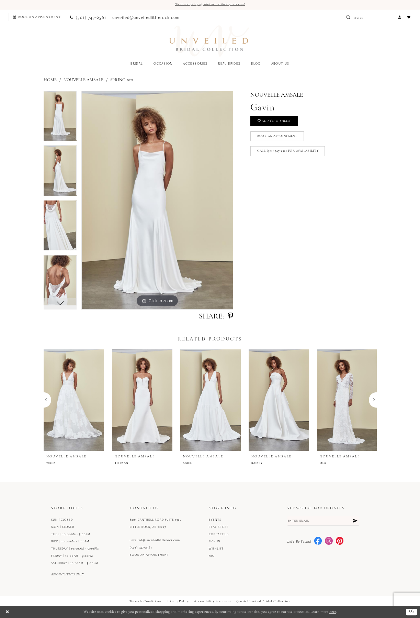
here (332, 612)
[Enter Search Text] (378, 17)
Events (215, 520)
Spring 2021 (121, 80)
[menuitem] (36, 17)
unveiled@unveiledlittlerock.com (155, 540)
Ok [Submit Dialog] (412, 612)
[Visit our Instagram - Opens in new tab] (328, 541)
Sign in (214, 541)
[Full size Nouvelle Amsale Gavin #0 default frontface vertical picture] (157, 200)
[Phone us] (88, 17)
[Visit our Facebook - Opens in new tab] (318, 541)
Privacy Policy (178, 601)
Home (50, 80)
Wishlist (216, 548)
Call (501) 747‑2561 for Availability (288, 151)
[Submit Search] (367, 17)
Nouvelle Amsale (83, 80)
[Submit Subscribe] (355, 520)
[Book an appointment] (37, 17)
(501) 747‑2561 (141, 547)
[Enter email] (323, 520)
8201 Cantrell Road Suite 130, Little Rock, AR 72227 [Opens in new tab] (155, 523)
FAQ (212, 556)
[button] (399, 17)
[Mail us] (146, 17)
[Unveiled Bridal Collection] (209, 41)
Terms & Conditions (145, 601)
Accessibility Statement (212, 601)
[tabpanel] (60, 118)
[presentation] (74, 400)
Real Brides (219, 527)
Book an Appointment (278, 136)
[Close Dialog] (7, 611)
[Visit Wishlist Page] (409, 17)
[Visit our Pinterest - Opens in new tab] (339, 541)
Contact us (219, 534)
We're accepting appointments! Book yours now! (210, 4)
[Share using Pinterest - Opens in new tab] (230, 317)
